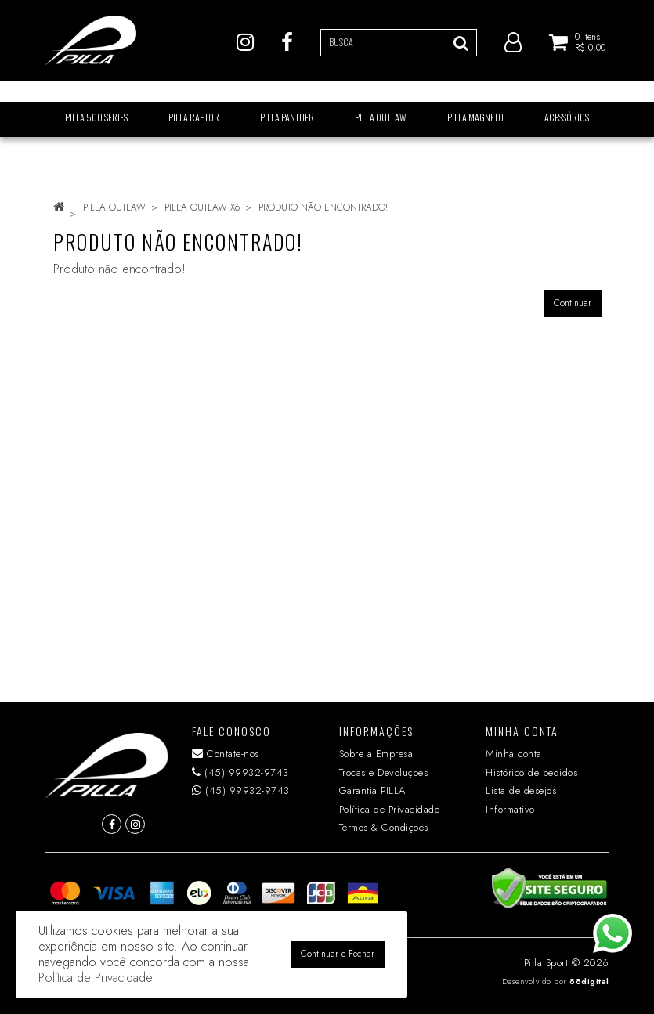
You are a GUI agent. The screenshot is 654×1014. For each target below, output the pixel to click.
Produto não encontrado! (323, 207)
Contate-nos (225, 753)
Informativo (510, 809)
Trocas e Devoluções (383, 772)
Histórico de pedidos (531, 772)
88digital (589, 981)
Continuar (572, 303)
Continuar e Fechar (337, 954)
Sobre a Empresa (376, 753)
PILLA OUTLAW (114, 207)
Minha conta (514, 753)
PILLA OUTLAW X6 (202, 207)
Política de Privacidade (389, 809)
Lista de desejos (521, 790)
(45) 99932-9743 (240, 772)
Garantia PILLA (372, 790)
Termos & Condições (383, 827)
